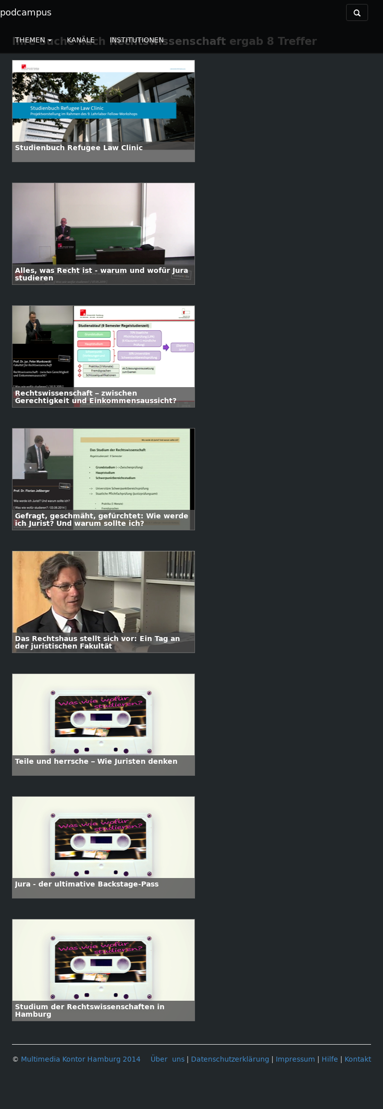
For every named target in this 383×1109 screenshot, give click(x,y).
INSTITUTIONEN (137, 40)
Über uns (168, 1059)
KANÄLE (81, 40)
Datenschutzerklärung (230, 1059)
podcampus (25, 12)
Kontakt (358, 1059)
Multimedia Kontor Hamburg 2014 (81, 1059)
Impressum (295, 1059)
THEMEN (33, 40)
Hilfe (330, 1059)
